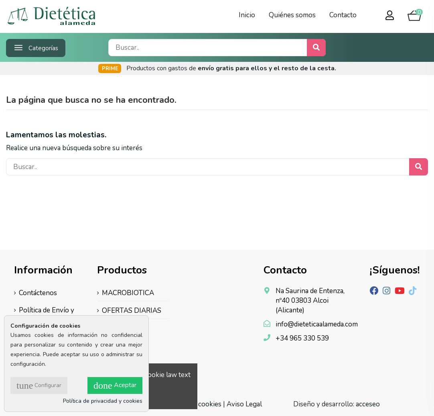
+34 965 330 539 (302, 338)
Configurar (38, 385)
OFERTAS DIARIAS (131, 310)
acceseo (368, 404)
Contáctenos (38, 293)
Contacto (343, 15)
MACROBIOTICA (128, 293)
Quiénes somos (292, 15)
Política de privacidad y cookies (102, 401)
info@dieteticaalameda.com (317, 324)
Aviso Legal (244, 404)
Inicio (247, 15)
